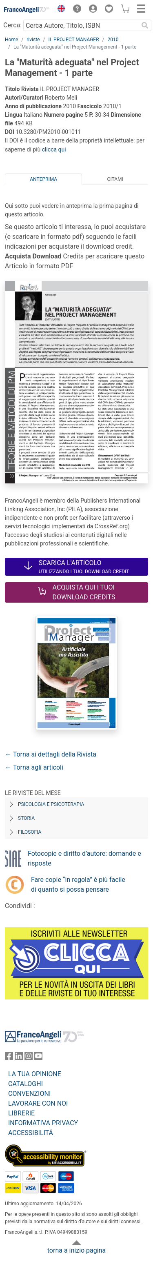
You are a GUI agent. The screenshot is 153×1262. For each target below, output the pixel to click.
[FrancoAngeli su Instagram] (28, 1058)
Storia (26, 818)
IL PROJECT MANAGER (73, 39)
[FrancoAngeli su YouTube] (38, 1058)
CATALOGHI (25, 1084)
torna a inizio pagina (76, 1250)
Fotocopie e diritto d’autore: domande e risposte (84, 858)
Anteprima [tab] (43, 179)
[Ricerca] (144, 25)
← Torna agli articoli (34, 767)
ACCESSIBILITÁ (30, 1133)
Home (11, 39)
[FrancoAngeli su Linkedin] (19, 1058)
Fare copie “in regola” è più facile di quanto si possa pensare (78, 884)
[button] (59, 10)
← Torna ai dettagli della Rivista (50, 754)
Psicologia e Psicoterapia (51, 804)
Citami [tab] (115, 179)
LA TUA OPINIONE (34, 1074)
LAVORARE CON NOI (38, 1103)
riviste (33, 39)
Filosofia (29, 832)
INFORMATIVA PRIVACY (43, 1123)
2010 (113, 39)
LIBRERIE (21, 1113)
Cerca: (12, 25)
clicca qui (54, 149)
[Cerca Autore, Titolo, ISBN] (80, 25)
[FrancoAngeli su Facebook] (9, 1058)
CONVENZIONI (29, 1093)
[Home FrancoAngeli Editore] (27, 10)
